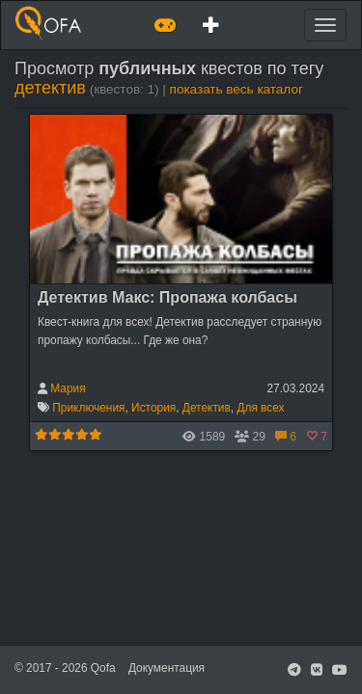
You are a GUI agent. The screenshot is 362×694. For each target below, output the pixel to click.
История (153, 407)
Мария (67, 388)
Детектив (206, 407)
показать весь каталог (236, 89)
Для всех (260, 407)
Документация (166, 668)
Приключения (88, 407)
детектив (50, 87)
